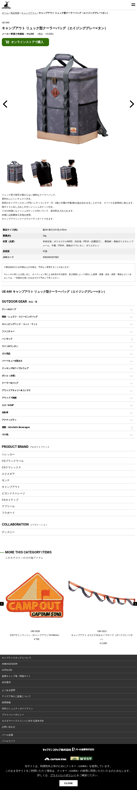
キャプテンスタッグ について (16, 657)
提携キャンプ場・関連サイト (16, 676)
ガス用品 (6, 353)
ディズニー (8, 532)
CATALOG (7, 670)
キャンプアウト (11, 486)
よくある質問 (8, 690)
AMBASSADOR (10, 664)
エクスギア (8, 473)
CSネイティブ (10, 499)
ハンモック (7, 338)
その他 (5, 434)
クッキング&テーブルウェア (15, 368)
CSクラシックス (11, 467)
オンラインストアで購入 (27, 42)
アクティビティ (9, 419)
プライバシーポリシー (13, 714)
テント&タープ (9, 309)
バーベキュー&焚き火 (12, 360)
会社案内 (6, 682)
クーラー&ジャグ (10, 382)
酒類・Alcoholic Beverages (16, 427)
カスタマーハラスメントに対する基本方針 (23, 721)
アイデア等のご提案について (16, 696)
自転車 (5, 412)
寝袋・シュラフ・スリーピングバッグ (19, 316)
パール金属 (7, 735)
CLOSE (68, 783)
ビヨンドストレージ (13, 493)
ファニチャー (8, 331)
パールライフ (8, 741)
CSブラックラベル (13, 460)
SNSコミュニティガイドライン (17, 708)
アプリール (8, 506)
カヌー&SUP (8, 405)
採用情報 (6, 702)
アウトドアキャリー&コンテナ (16, 390)
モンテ (6, 480)
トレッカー (8, 454)
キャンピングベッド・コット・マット (19, 324)
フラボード (8, 512)
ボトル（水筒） (9, 375)
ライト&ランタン (10, 346)
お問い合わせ (8, 727)
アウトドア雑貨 (9, 397)
